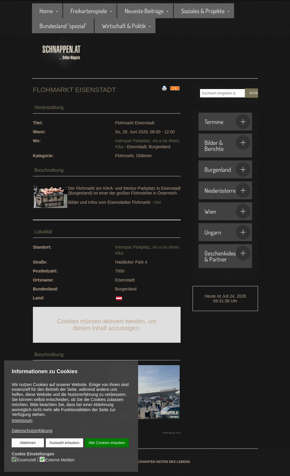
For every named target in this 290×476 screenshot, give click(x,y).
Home (46, 11)
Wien (227, 211)
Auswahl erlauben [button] (65, 443)
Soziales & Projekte (203, 11)
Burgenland (227, 169)
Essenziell (26, 459)
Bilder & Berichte (227, 143)
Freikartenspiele (89, 11)
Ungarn (227, 232)
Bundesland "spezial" (62, 26)
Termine (227, 121)
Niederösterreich (227, 190)
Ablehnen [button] (28, 443)
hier (157, 202)
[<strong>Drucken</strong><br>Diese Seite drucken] (164, 87)
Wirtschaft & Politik (124, 26)
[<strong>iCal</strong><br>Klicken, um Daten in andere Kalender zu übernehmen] (175, 87)
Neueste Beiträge (144, 11)
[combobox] (222, 93)
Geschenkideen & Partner (227, 254)
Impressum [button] (22, 420)
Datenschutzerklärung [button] (32, 430)
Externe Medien (60, 459)
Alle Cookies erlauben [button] (106, 443)
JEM (178, 432)
